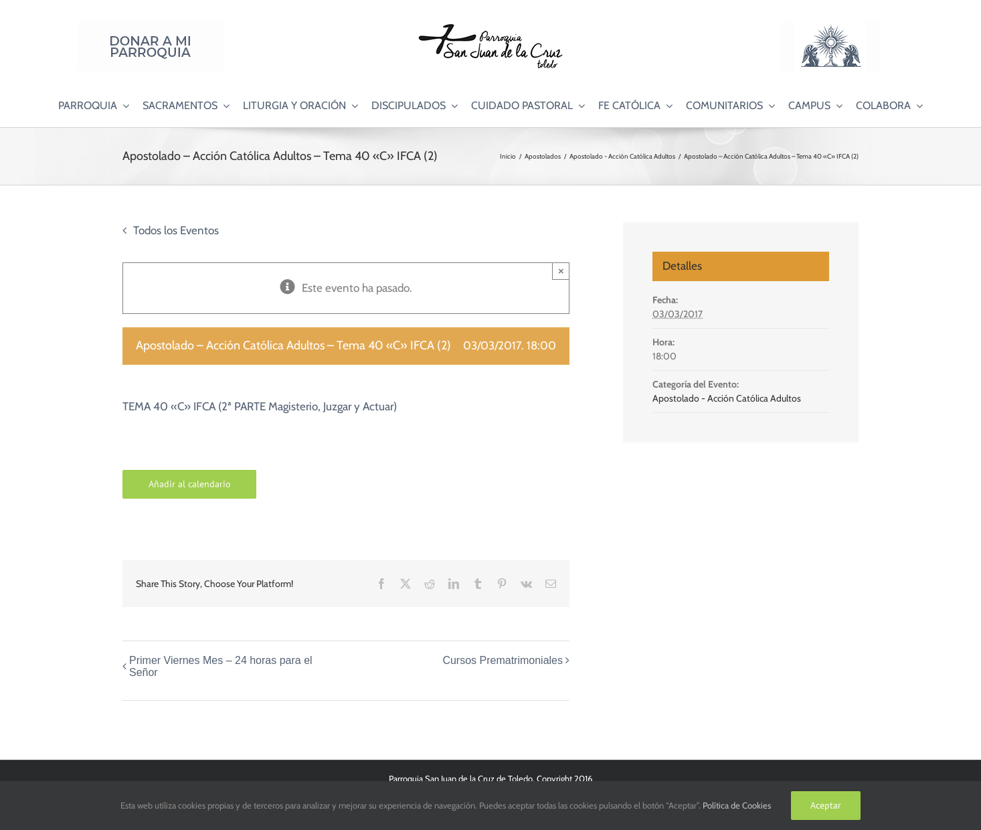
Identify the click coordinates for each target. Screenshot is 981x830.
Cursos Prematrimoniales (502, 660)
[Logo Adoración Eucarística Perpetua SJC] (830, 26)
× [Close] (561, 270)
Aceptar (825, 805)
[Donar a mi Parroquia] (150, 26)
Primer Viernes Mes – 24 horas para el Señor (221, 666)
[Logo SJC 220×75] (490, 26)
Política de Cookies (737, 805)
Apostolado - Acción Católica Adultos (726, 398)
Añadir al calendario (190, 484)
